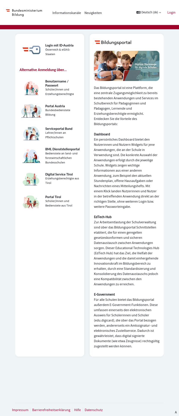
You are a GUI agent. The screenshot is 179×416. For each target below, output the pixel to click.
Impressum (20, 410)
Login (171, 12)
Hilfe (77, 410)
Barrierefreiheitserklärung (51, 410)
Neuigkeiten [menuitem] (93, 13)
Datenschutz (94, 410)
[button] (149, 12)
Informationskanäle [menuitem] (66, 13)
